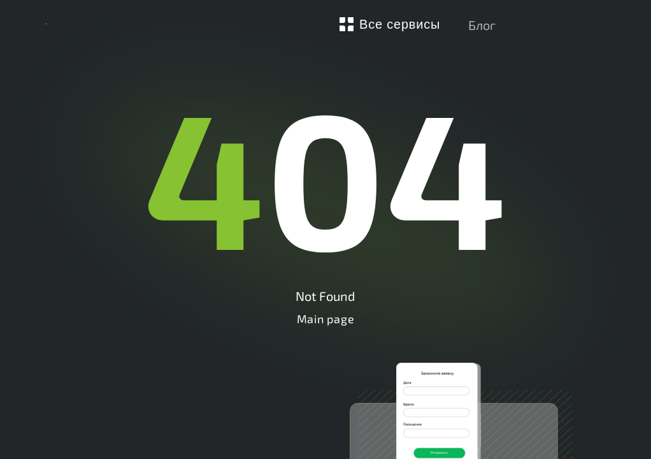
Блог (482, 25)
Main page (325, 319)
